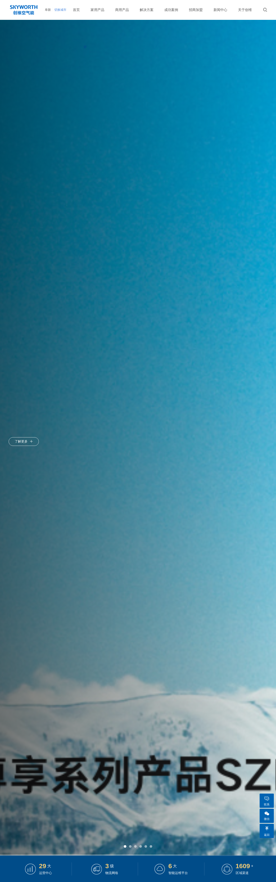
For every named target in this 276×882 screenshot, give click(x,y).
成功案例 (171, 10)
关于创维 (245, 10)
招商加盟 (196, 10)
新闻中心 (220, 10)
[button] (125, 846)
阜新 (48, 9)
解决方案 (147, 10)
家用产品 (97, 10)
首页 (76, 10)
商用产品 (122, 10)
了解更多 (24, 441)
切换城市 (61, 9)
